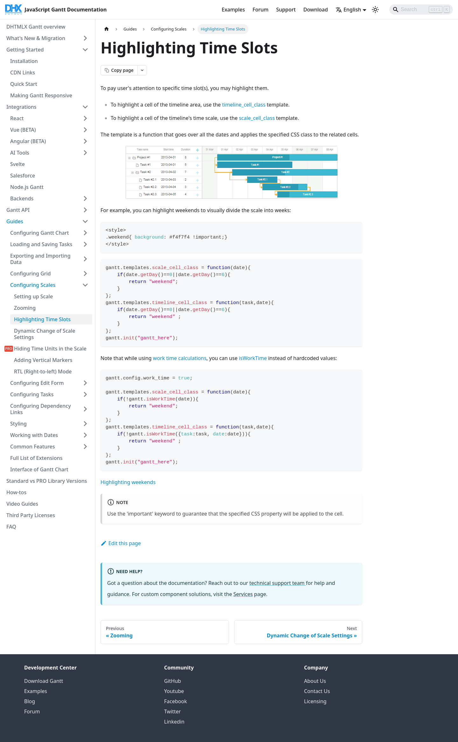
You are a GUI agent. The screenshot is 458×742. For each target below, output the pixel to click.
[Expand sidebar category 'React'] (85, 118)
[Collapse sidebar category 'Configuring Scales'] (85, 285)
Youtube (174, 691)
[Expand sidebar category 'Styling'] (85, 424)
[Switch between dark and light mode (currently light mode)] (375, 9)
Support (285, 9)
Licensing (315, 701)
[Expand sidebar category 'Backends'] (85, 198)
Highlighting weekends (128, 482)
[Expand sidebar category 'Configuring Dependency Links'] (85, 409)
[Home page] (107, 29)
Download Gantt (43, 680)
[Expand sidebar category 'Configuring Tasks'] (85, 394)
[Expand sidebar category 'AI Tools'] (85, 153)
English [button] (348, 9)
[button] (49, 435)
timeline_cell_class (243, 104)
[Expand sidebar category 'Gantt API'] (85, 210)
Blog (29, 701)
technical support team (277, 582)
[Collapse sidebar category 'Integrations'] (85, 107)
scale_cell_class (257, 117)
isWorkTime (253, 358)
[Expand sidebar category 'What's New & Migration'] (85, 38)
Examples (233, 9)
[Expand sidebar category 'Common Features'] (85, 446)
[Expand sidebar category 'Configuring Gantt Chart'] (85, 233)
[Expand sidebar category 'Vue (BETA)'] (85, 130)
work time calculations (179, 358)
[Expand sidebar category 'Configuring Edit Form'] (85, 383)
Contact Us (317, 691)
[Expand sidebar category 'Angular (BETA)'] (85, 141)
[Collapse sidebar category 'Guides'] (85, 221)
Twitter (172, 711)
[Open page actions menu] (142, 70)
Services (243, 594)
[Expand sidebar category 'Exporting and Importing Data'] (85, 259)
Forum (260, 9)
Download (315, 9)
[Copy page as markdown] (119, 70)
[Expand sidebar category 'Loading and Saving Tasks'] (85, 244)
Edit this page (121, 543)
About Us (315, 680)
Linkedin (174, 721)
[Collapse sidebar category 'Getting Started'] (85, 50)
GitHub (172, 680)
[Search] (421, 9)
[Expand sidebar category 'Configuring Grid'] (85, 273)
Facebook (175, 701)
